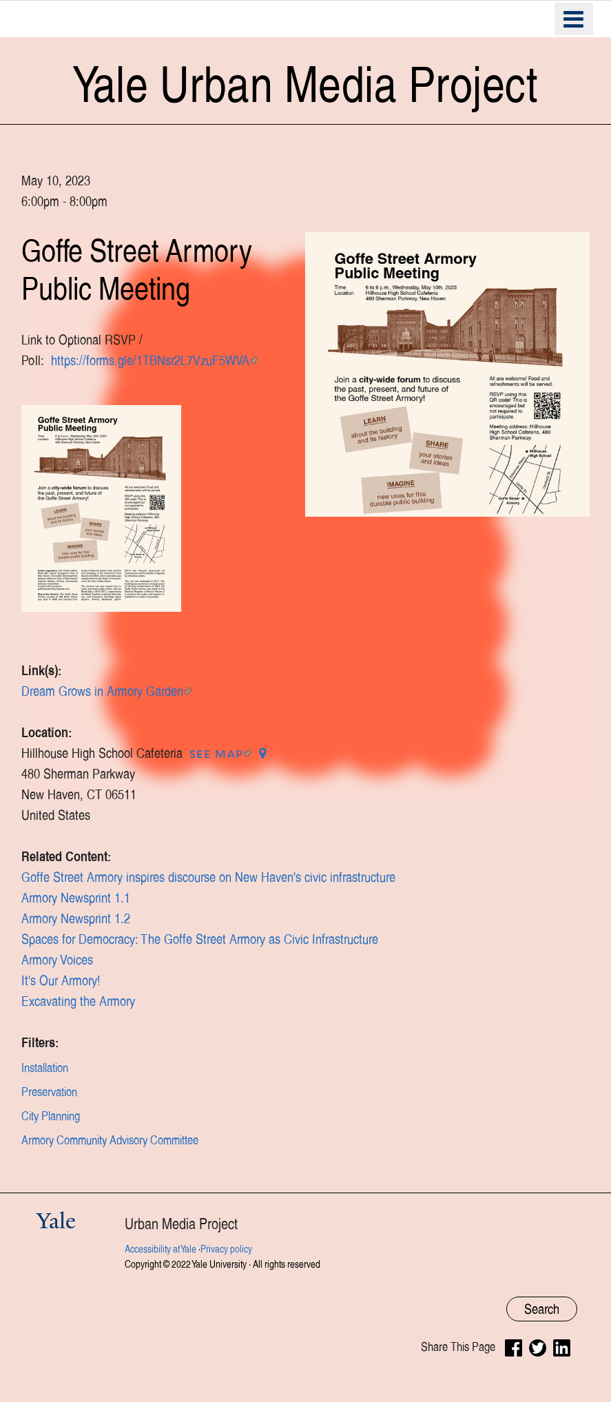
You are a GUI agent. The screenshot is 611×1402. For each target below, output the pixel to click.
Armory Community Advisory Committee (109, 1140)
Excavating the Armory (78, 1001)
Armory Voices (57, 959)
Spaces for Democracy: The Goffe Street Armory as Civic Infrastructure (199, 939)
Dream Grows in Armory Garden (106, 691)
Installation (44, 1067)
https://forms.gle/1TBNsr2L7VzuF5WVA (154, 360)
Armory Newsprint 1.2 (75, 918)
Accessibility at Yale (160, 1249)
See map (220, 753)
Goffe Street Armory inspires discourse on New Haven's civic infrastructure (208, 877)
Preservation (49, 1092)
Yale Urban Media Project (304, 84)
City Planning (50, 1116)
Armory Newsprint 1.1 (75, 897)
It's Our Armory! (61, 980)
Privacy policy (226, 1249)
